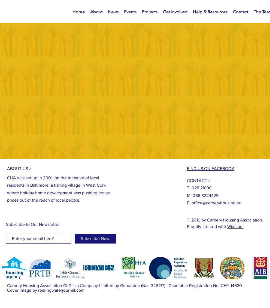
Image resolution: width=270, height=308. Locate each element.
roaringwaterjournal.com (61, 290)
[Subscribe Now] (95, 239)
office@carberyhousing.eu (216, 203)
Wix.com (235, 226)
